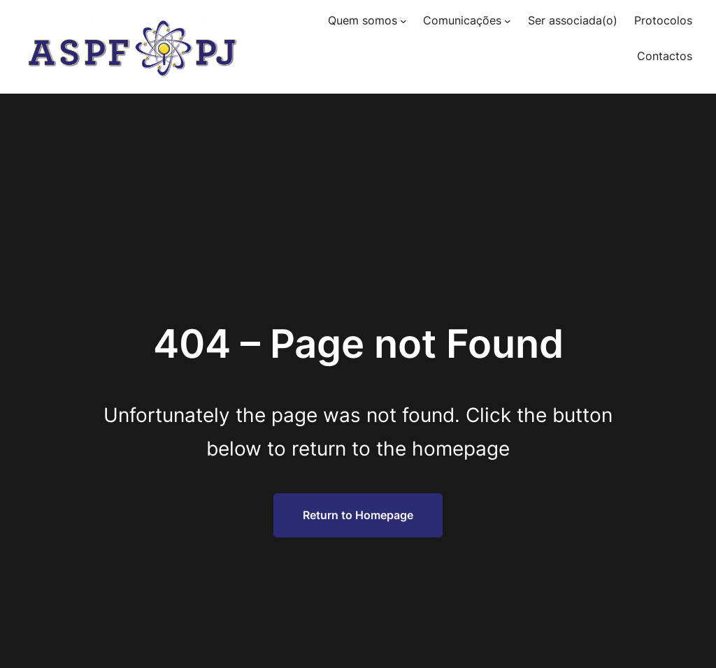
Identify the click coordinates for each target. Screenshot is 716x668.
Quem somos (362, 20)
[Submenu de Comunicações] (507, 20)
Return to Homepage (358, 515)
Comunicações (462, 20)
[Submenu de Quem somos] (403, 20)
